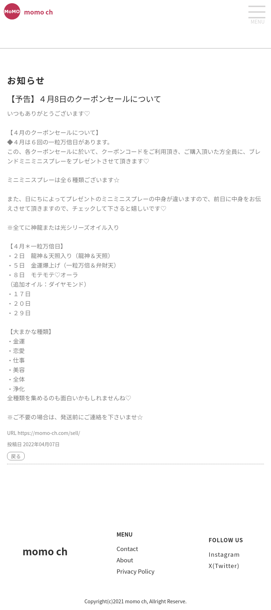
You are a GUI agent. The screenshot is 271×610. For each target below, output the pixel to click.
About (124, 560)
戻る (16, 456)
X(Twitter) (224, 565)
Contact (127, 548)
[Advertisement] (135, 35)
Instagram (224, 554)
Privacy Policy (135, 571)
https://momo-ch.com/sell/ (49, 432)
